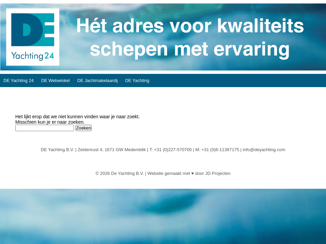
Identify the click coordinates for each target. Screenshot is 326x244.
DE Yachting (137, 80)
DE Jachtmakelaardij (97, 80)
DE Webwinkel (55, 80)
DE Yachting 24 (18, 80)
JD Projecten (217, 173)
